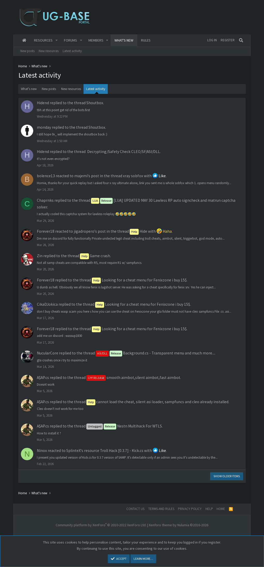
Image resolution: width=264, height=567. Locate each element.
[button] (56, 40)
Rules (146, 40)
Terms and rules (161, 509)
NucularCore (47, 353)
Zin (40, 255)
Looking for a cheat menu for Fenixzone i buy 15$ (139, 280)
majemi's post (86, 175)
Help (209, 509)
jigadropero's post (90, 231)
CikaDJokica (47, 304)
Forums (70, 40)
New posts (27, 51)
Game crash (95, 255)
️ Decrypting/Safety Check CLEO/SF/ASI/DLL (123, 151)
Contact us (135, 509)
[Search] (241, 40)
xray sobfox (133, 175)
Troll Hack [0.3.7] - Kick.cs (121, 450)
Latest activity (72, 51)
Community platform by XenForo (101, 525)
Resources (43, 40)
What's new (123, 40)
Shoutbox (94, 102)
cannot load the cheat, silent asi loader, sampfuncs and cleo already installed (157, 401)
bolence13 (46, 175)
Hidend (43, 102)
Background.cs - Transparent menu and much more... (155, 353)
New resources (49, 51)
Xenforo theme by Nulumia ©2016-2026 (178, 525)
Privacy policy (190, 509)
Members (95, 40)
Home (24, 40)
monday (44, 127)
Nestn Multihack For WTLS (124, 426)
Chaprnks (45, 200)
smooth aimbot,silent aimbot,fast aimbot (133, 377)
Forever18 (45, 231)
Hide (138, 231)
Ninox (42, 450)
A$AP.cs (43, 377)
